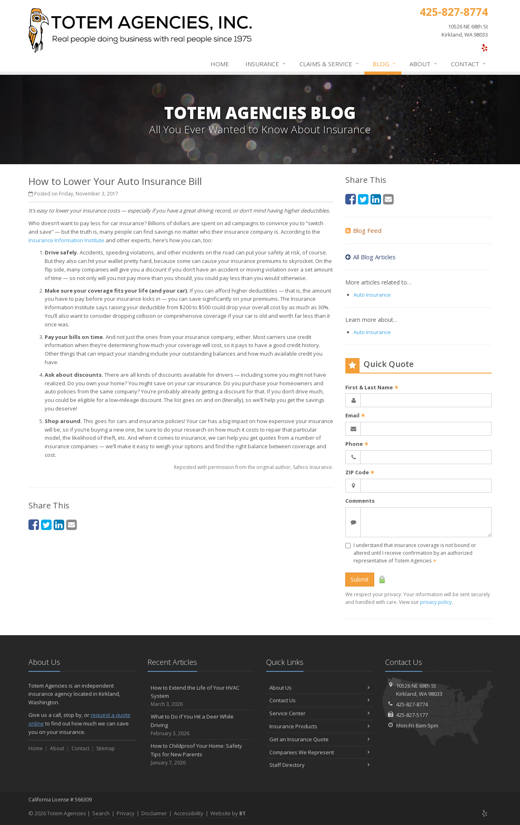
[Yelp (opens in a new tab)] (484, 47)
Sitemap (105, 748)
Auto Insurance (372, 294)
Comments (360, 500)
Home (219, 64)
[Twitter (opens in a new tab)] (46, 524)
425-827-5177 (412, 715)
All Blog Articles (370, 257)
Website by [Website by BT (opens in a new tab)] (228, 813)
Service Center (319, 713)
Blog (384, 63)
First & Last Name (372, 387)
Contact (469, 63)
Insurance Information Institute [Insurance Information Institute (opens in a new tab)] (66, 240)
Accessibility (189, 813)
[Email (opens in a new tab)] (71, 524)
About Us (319, 687)
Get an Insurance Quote (319, 739)
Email (355, 415)
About (424, 63)
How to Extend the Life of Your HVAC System (201, 696)
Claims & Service (329, 63)
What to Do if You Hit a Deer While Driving (201, 725)
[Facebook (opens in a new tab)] (33, 524)
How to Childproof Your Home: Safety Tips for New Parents (201, 754)
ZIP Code (360, 472)
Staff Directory (319, 765)
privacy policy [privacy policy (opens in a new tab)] (436, 602)
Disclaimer (154, 813)
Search (101, 813)
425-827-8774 (412, 704)
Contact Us (319, 700)
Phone (356, 443)
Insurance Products (319, 726)
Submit (360, 579)
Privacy (125, 813)
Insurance (265, 63)
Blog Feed (363, 230)
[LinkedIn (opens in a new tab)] (59, 524)
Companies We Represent (319, 752)
